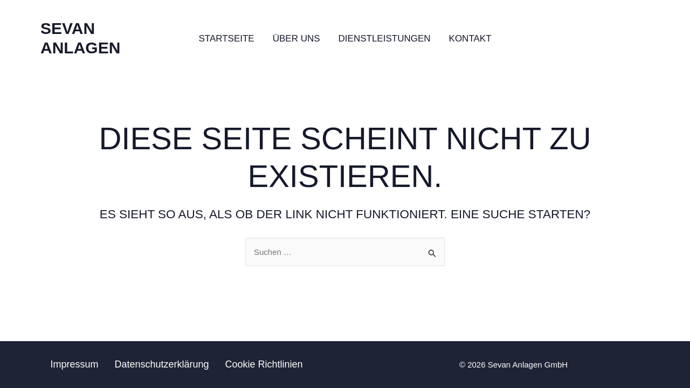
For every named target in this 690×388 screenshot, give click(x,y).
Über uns (296, 38)
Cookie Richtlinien (264, 364)
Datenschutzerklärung (161, 364)
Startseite (226, 38)
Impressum (74, 364)
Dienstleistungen (385, 38)
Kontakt (470, 38)
